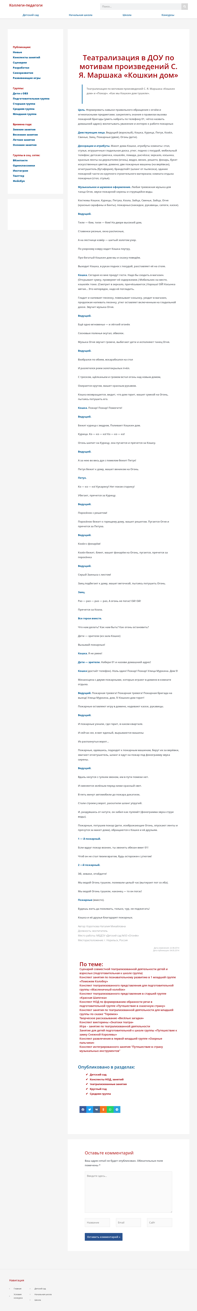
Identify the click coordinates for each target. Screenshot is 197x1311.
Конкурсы (168, 15)
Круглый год (98, 1089)
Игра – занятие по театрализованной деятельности (114, 1026)
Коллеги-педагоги (26, 5)
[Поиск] (184, 6)
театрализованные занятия (108, 1084)
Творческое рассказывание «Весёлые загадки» (111, 1018)
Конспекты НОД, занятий (107, 1079)
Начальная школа (80, 15)
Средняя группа (100, 1093)
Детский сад (31, 15)
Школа (127, 15)
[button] (82, 1109)
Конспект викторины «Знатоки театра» (106, 1022)
